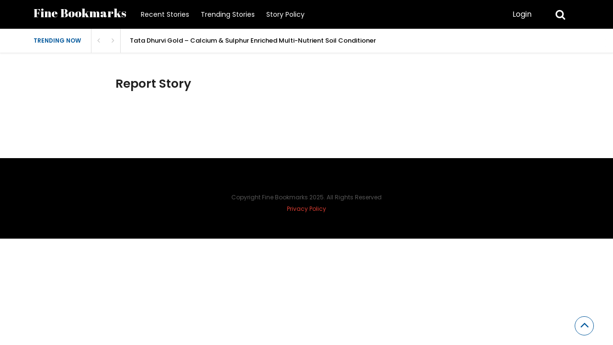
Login (522, 14)
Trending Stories (228, 14)
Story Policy (285, 14)
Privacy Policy (306, 209)
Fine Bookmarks (80, 13)
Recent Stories (165, 14)
